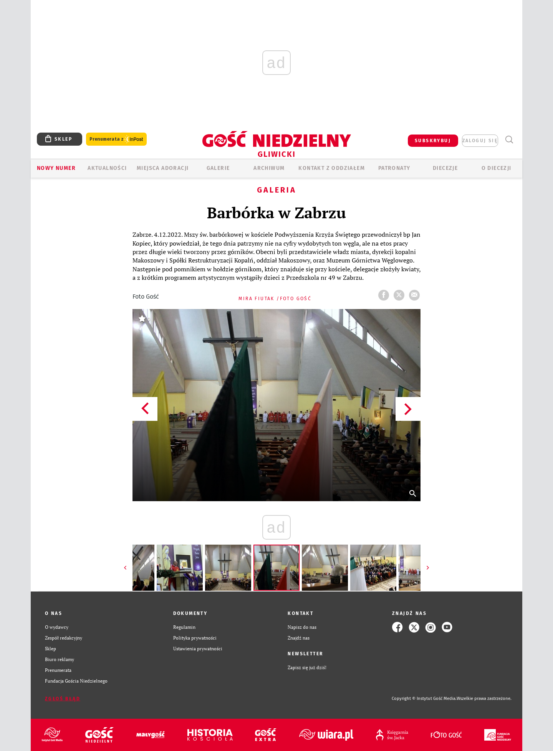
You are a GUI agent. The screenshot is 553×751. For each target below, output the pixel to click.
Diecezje (445, 168)
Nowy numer (56, 168)
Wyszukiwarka (509, 140)
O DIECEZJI (497, 168)
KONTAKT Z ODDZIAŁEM (331, 168)
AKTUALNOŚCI (107, 168)
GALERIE (218, 168)
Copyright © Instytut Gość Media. (424, 698)
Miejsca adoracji (163, 168)
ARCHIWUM (269, 168)
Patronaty (394, 168)
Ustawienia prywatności (197, 648)
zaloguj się (480, 140)
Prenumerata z (116, 139)
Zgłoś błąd (62, 698)
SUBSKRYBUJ (433, 140)
